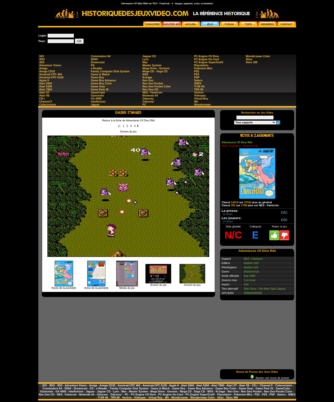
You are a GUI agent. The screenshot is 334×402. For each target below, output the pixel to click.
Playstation (201, 65)
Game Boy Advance (103, 80)
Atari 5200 (45, 86)
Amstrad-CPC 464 (50, 74)
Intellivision (98, 101)
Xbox (249, 59)
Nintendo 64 (150, 95)
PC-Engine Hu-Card (206, 59)
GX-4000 (96, 98)
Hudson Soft (251, 262)
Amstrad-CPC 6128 (51, 77)
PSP (196, 77)
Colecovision (47, 104)
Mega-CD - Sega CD (154, 71)
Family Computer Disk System (110, 71)
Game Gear (98, 86)
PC (144, 104)
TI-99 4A (199, 86)
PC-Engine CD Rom (206, 56)
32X (41, 56)
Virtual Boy (201, 98)
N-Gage (147, 77)
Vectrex (199, 92)
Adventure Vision (50, 65)
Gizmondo (97, 95)
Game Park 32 (100, 89)
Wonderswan (202, 104)
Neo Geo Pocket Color (156, 86)
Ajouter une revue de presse (269, 377)
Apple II (44, 80)
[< (119, 125)
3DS (42, 62)
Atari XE (44, 95)
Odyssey (148, 98)
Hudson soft (251, 267)
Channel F (45, 101)
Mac (145, 62)
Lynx (145, 59)
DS (93, 65)
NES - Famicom (152, 92)
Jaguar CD (149, 56)
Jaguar (95, 104)
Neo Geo (148, 80)
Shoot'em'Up (251, 271)
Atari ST (44, 92)
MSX (145, 74)
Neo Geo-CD (150, 89)
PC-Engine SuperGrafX (208, 62)
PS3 (196, 74)
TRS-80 (198, 89)
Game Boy (97, 77)
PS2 (196, 71)
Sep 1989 (249, 275)
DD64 (94, 59)
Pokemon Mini (203, 68)
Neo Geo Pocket (152, 83)
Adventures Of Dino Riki (237, 142)
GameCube (98, 92)
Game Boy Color (101, 83)
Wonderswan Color (258, 56)
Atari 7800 (45, 89)
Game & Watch (100, 74)
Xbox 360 (252, 62)
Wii (196, 101)
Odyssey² (148, 101)
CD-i (42, 98)
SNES (197, 83)
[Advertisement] (204, 38)
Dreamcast (98, 62)
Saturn (198, 80)
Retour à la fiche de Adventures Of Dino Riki (128, 120)
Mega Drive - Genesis (156, 68)
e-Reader (96, 68)
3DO (42, 59)
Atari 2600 (45, 83)
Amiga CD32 (47, 71)
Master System (151, 65)
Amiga (43, 68)
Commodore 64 (100, 56)
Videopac (200, 95)
